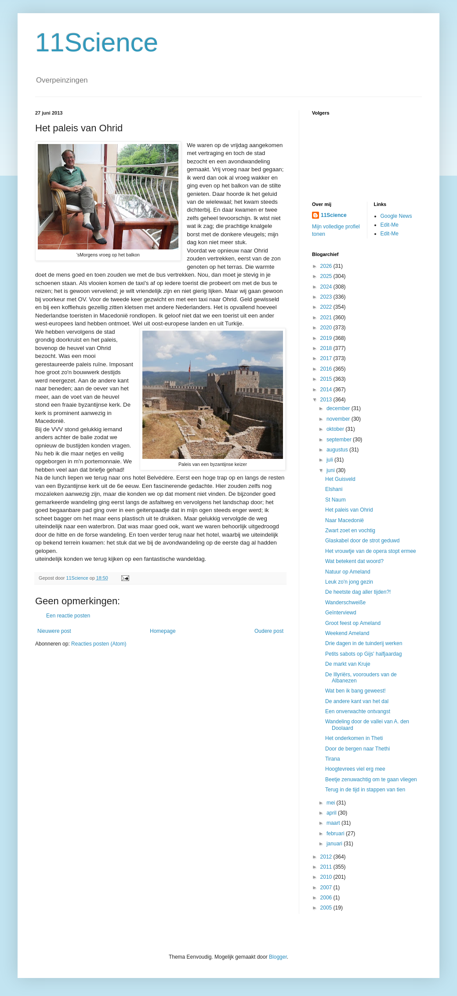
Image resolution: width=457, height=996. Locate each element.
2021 (327, 317)
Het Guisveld (340, 479)
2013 (327, 400)
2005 (327, 908)
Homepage (163, 631)
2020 (327, 328)
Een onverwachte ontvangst (357, 711)
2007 (327, 887)
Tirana (332, 759)
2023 (327, 297)
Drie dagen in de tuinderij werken (363, 643)
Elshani (333, 489)
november (339, 419)
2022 (327, 307)
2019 (327, 338)
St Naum (335, 500)
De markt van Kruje (347, 664)
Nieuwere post (54, 631)
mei (331, 803)
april (332, 813)
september (339, 440)
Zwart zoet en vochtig (350, 530)
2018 (327, 348)
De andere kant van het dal (356, 701)
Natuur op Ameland (347, 572)
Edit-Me (390, 225)
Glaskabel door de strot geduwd (362, 541)
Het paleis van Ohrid (349, 510)
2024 (327, 287)
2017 (327, 358)
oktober (335, 429)
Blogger (278, 957)
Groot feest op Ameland (353, 623)
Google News (396, 216)
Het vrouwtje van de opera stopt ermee (370, 551)
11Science (96, 42)
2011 (327, 867)
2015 (327, 379)
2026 (327, 266)
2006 (327, 898)
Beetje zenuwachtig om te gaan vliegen (371, 779)
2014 (327, 389)
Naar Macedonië (344, 520)
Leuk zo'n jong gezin (349, 582)
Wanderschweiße (345, 602)
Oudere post (268, 631)
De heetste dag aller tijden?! (358, 592)
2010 (327, 877)
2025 (327, 276)
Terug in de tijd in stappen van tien (365, 790)
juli (330, 460)
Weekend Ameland (347, 633)
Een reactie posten (68, 616)
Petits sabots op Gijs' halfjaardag (363, 654)
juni (331, 470)
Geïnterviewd (340, 613)
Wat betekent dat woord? (354, 561)
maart (333, 823)
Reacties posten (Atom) (98, 644)
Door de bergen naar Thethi (357, 749)
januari (335, 844)
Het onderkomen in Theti (354, 738)
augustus (337, 450)
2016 (327, 369)
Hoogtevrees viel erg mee (355, 769)
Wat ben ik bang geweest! (355, 691)
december (339, 408)
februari (336, 833)
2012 (327, 857)
